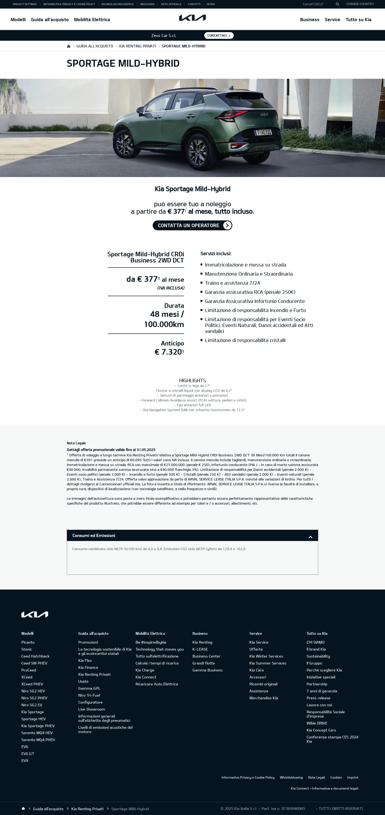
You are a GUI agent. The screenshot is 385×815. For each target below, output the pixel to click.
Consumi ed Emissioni (93, 535)
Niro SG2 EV (31, 705)
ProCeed (28, 670)
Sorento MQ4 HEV (37, 732)
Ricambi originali (263, 684)
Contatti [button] (194, 4)
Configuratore (90, 702)
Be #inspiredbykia (151, 642)
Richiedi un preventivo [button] (118, 4)
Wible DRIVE (317, 723)
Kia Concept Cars (321, 730)
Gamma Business (207, 670)
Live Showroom (91, 709)
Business (309, 19)
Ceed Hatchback (35, 656)
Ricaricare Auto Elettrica (157, 684)
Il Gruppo (314, 663)
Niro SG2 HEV (33, 691)
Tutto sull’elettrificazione (157, 656)
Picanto (27, 642)
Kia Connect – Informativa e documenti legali (324, 788)
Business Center (206, 656)
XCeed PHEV (32, 684)
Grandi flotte (203, 663)
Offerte (256, 649)
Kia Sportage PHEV (38, 725)
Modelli (18, 19)
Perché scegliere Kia (324, 670)
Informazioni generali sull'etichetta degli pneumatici (104, 718)
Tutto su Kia (359, 19)
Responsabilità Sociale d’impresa (326, 713)
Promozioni (88, 642)
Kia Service (258, 642)
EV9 (24, 760)
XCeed (26, 677)
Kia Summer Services (267, 663)
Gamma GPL (89, 688)
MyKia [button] (211, 4)
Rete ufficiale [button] (171, 4)
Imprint (352, 777)
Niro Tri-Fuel (89, 695)
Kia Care (256, 670)
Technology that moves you (160, 649)
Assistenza (258, 691)
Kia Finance (88, 667)
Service (332, 19)
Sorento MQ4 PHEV (38, 739)
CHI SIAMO (316, 642)
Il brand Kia (316, 649)
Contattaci (217, 35)
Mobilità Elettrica (92, 19)
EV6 (24, 746)
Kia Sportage (32, 711)
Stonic (26, 649)
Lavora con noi (319, 705)
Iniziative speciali (321, 677)
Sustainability (318, 656)
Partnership (317, 684)
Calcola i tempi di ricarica (157, 663)
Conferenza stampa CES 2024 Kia (332, 739)
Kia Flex (85, 660)
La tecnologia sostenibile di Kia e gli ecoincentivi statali (105, 651)
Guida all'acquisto (50, 19)
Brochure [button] (147, 4)
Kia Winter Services (266, 656)
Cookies (336, 777)
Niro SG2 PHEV (34, 698)
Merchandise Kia (263, 698)
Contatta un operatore (188, 225)
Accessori (257, 677)
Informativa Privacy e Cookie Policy (248, 777)
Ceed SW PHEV (34, 663)
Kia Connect (146, 677)
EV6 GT (27, 753)
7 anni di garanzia (322, 691)
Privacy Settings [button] (25, 4)
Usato (83, 681)
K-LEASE (200, 649)
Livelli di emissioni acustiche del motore (105, 729)
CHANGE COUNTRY (360, 4)
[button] (319, 4)
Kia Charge (145, 670)
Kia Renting (202, 642)
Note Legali (316, 777)
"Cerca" (317, 4)
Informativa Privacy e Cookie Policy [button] (69, 4)
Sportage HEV (33, 718)
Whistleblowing (291, 777)
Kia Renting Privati (94, 674)
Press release (318, 698)
